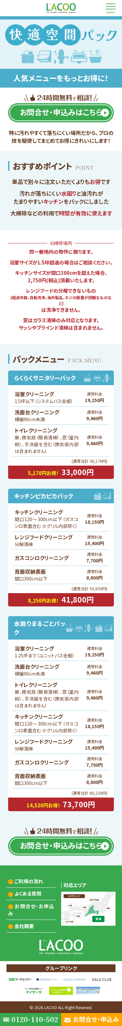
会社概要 (24, 925)
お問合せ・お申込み (31, 910)
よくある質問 (27, 893)
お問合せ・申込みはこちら (61, 111)
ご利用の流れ (28, 881)
